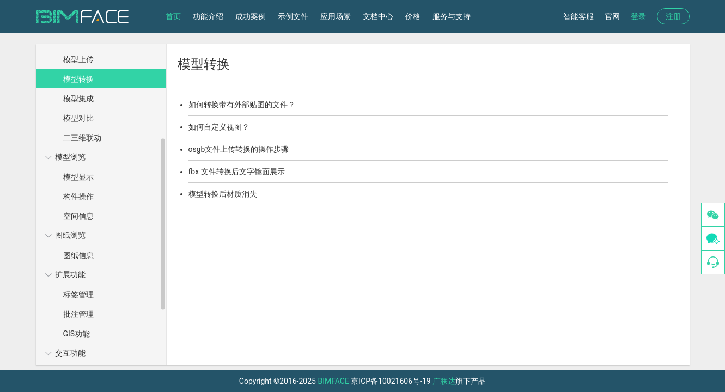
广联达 (443, 381)
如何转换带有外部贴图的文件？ (241, 104)
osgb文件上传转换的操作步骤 (238, 149)
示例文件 (293, 16)
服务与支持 (451, 16)
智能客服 (578, 16)
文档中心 (378, 16)
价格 (413, 16)
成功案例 (250, 16)
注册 (673, 16)
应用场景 (335, 16)
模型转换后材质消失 (222, 193)
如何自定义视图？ (218, 126)
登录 (638, 16)
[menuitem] (99, 88)
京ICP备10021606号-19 (390, 381)
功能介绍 (208, 16)
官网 (612, 16)
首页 (173, 16)
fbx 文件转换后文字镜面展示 (236, 171)
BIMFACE (333, 381)
